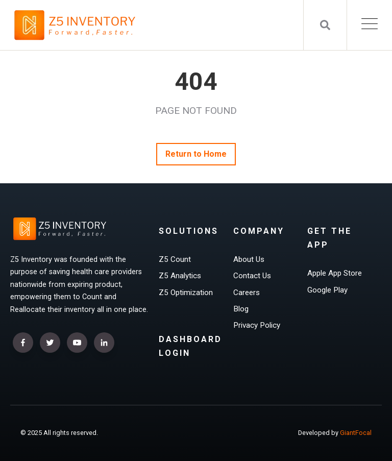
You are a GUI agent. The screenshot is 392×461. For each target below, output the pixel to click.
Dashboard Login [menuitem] (190, 346)
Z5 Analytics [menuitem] (180, 275)
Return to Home (196, 154)
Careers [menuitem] (246, 292)
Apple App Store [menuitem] (334, 273)
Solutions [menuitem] (188, 231)
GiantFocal (356, 432)
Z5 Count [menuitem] (175, 259)
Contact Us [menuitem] (252, 275)
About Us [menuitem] (248, 259)
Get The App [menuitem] (329, 238)
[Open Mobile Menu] (369, 25)
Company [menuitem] (258, 231)
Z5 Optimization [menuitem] (186, 292)
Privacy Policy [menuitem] (256, 325)
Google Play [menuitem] (327, 290)
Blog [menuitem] (241, 308)
